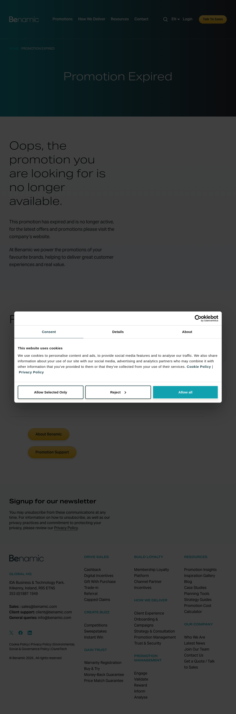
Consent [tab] (49, 332)
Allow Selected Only (50, 392)
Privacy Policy (31, 372)
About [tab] (187, 332)
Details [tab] (118, 332)
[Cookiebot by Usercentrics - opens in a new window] (198, 318)
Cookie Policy (199, 366)
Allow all (185, 392)
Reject (118, 392)
